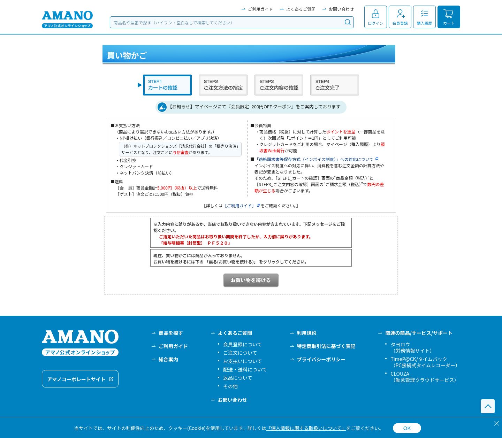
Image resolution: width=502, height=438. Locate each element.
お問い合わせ (341, 9)
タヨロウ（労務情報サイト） (412, 347)
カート (449, 23)
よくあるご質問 (300, 9)
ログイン (375, 23)
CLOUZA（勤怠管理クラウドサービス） (424, 376)
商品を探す (171, 333)
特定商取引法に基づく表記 (326, 346)
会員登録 (400, 23)
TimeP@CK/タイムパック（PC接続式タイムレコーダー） (425, 362)
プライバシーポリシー (321, 359)
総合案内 (168, 359)
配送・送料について (245, 369)
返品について (237, 378)
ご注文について (240, 352)
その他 (230, 386)
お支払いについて (242, 361)
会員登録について (242, 344)
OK (407, 428)
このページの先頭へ (487, 406)
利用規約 (307, 333)
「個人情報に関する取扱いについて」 (306, 427)
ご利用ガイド (260, 9)
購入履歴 (424, 23)
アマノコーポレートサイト (76, 379)
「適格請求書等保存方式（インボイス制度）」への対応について (316, 159)
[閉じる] (496, 423)
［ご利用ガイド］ (241, 205)
